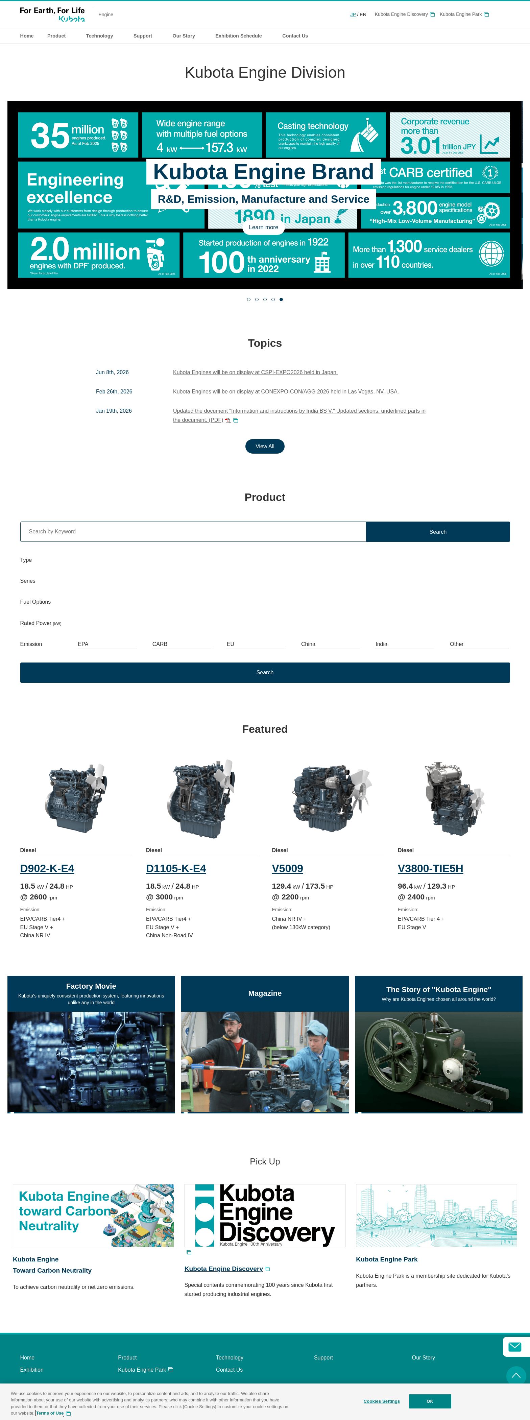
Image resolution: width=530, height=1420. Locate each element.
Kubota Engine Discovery (401, 14)
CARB (159, 644)
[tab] (249, 299)
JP (353, 14)
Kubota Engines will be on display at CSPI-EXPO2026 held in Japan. (255, 372)
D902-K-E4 (47, 868)
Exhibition (32, 1370)
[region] (265, 1401)
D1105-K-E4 (177, 868)
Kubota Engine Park (461, 14)
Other (456, 644)
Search (438, 532)
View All (265, 446)
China (308, 644)
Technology (229, 1358)
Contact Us (229, 1370)
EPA (83, 644)
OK (430, 1401)
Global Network (506, 14)
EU (230, 644)
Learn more (265, 227)
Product (127, 1358)
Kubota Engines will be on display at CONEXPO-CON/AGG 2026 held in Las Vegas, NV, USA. (286, 391)
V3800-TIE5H (433, 868)
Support (323, 1358)
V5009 (290, 868)
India (381, 644)
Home (27, 36)
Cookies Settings (382, 1401)
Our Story (423, 1358)
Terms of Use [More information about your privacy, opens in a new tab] (50, 1413)
